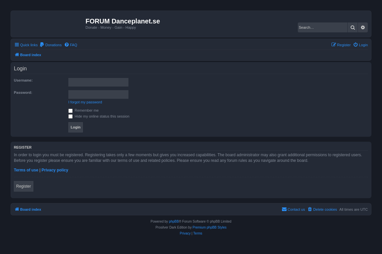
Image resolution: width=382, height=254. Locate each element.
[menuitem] (50, 45)
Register (23, 186)
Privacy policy (55, 170)
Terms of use (26, 170)
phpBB (174, 221)
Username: (23, 80)
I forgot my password (85, 102)
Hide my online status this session (98, 116)
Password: (23, 92)
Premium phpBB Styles (209, 227)
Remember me (83, 110)
